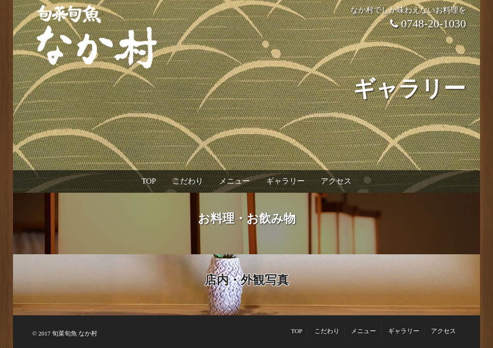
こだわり (187, 181)
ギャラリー (285, 181)
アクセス (336, 181)
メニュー (234, 181)
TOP (149, 181)
